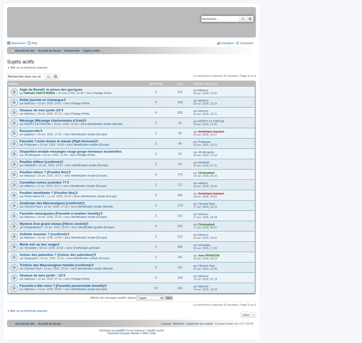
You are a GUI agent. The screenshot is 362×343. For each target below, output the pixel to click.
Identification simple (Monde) (105, 123)
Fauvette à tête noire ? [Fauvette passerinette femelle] (62, 286)
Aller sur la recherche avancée (29, 67)
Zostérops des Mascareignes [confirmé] (51, 203)
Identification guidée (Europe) (96, 227)
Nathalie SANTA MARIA (39, 92)
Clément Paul (32, 206)
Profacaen (30, 144)
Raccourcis (18, 43)
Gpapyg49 (30, 258)
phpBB (120, 330)
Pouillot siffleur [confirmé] (40, 162)
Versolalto (30, 247)
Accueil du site (25, 50)
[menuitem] (199, 323)
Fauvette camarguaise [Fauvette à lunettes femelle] (60, 213)
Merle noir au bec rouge (38, 244)
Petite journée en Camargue (41, 100)
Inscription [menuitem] (227, 43)
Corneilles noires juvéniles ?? (43, 182)
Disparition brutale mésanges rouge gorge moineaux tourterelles (71, 151)
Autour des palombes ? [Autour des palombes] (57, 255)
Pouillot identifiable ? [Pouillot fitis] (47, 193)
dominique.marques (211, 131)
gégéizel (29, 134)
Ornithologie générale (86, 247)
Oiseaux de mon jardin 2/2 (40, 110)
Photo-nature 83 (34, 196)
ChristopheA (206, 172)
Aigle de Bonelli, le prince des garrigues (51, 89)
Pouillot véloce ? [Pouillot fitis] (44, 172)
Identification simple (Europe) (89, 134)
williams (29, 185)
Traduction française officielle (123, 333)
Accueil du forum (49, 50)
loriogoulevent (33, 227)
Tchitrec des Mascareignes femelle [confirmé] (55, 265)
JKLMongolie (32, 154)
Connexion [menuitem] (246, 43)
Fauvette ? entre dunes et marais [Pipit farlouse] (58, 141)
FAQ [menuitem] (34, 43)
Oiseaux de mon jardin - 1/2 (41, 275)
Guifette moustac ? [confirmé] (43, 234)
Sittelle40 (30, 165)
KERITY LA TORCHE (37, 123)
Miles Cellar (149, 333)
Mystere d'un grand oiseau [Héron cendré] (53, 224)
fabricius (203, 90)
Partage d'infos (102, 92)
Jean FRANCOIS (209, 255)
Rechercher (243, 19)
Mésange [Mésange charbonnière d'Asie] (52, 120)
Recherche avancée (250, 19)
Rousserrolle (30, 131)
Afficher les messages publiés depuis (127, 297)
